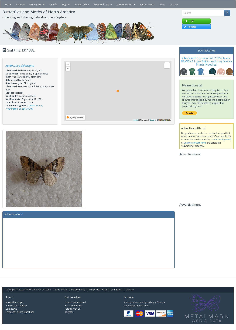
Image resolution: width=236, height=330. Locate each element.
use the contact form (195, 142)
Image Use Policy (98, 289)
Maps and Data (103, 4)
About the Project (15, 302)
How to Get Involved (75, 302)
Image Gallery (82, 4)
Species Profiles (125, 4)
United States (35, 105)
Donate (174, 4)
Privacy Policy (78, 289)
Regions (66, 4)
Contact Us (116, 289)
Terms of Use (60, 289)
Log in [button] (189, 20)
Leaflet (136, 120)
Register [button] (190, 26)
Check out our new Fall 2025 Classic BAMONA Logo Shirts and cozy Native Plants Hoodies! (206, 61)
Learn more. (143, 305)
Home (8, 4)
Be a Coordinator (73, 305)
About (20, 4)
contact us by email (221, 139)
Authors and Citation (16, 305)
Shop (162, 4)
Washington (12, 108)
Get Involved (36, 4)
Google (152, 120)
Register (69, 311)
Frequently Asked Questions (20, 311)
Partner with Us (72, 308)
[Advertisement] (88, 242)
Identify (53, 4)
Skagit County (26, 108)
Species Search (147, 4)
